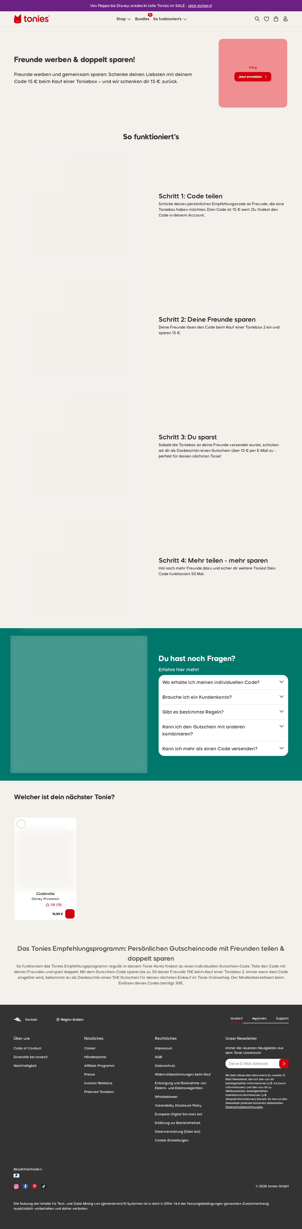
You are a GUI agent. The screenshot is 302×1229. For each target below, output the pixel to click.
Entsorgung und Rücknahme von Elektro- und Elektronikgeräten (180, 1085)
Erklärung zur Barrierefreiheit (177, 1123)
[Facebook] (25, 1186)
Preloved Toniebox (99, 1091)
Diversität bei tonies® (31, 1057)
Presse (89, 1074)
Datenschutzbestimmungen (244, 1107)
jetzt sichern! (200, 6)
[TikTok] (42, 1186)
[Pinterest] (34, 1186)
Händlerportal (95, 1057)
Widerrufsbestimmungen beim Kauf (183, 1074)
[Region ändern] (70, 1020)
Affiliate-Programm (99, 1065)
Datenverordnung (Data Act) (177, 1131)
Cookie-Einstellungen (171, 1140)
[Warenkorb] (276, 19)
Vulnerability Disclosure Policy (178, 1105)
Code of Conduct (27, 1048)
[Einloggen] (285, 19)
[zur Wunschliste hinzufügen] (70, 824)
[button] (266, 19)
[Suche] (257, 19)
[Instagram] (16, 1186)
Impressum (163, 1048)
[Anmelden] (284, 1063)
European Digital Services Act (178, 1114)
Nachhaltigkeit (25, 1065)
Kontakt (25, 1019)
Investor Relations (98, 1083)
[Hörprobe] (21, 824)
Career (90, 1048)
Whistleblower (166, 1096)
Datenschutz (165, 1065)
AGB (158, 1057)
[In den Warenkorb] (70, 914)
